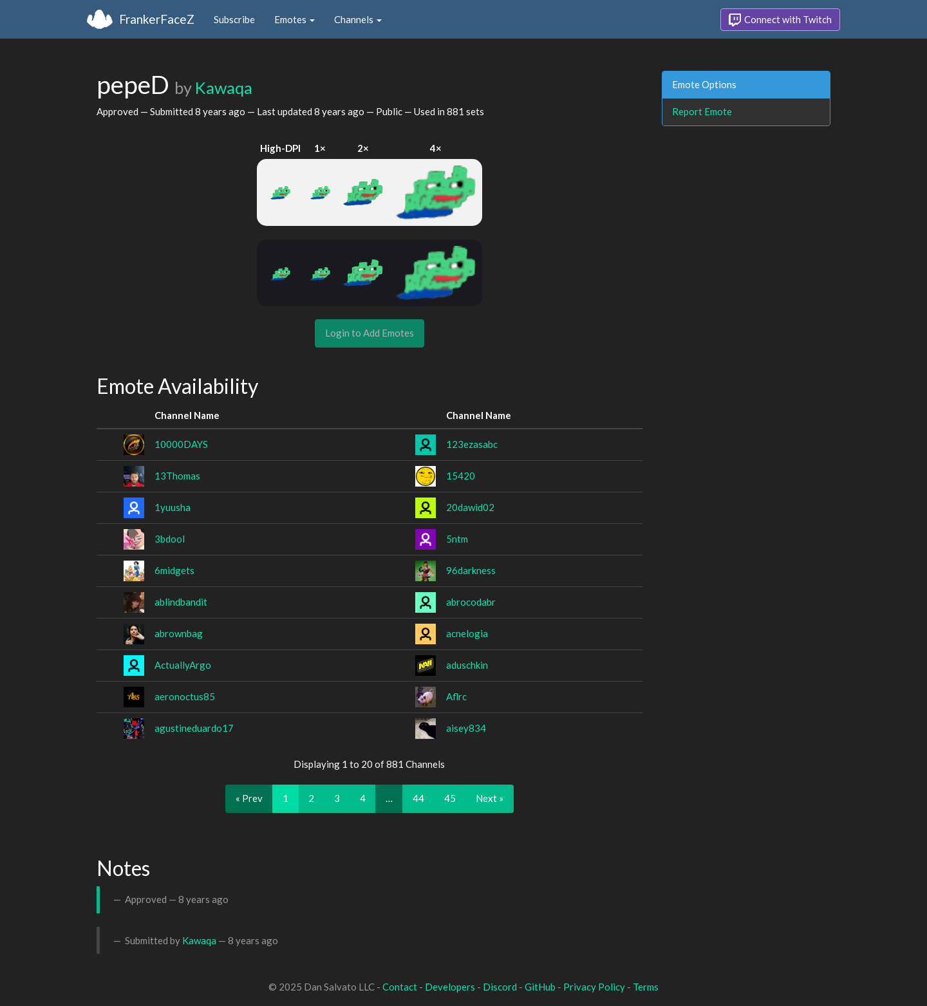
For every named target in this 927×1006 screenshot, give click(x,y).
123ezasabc (472, 444)
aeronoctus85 (184, 696)
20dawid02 (470, 507)
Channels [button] (358, 19)
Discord (500, 986)
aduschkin (467, 665)
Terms (646, 986)
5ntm (457, 539)
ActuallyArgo (182, 665)
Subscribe (234, 19)
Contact (399, 986)
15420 (460, 475)
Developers (450, 986)
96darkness (471, 570)
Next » (489, 798)
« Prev (249, 798)
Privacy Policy (594, 986)
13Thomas (177, 475)
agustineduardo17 (194, 728)
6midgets (174, 570)
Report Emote (702, 111)
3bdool (169, 539)
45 (450, 798)
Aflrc (456, 696)
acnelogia (467, 633)
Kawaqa (223, 87)
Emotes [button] (294, 19)
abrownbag (178, 633)
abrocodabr (471, 602)
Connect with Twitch (780, 20)
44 (418, 798)
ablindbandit (180, 602)
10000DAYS (181, 444)
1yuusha (172, 507)
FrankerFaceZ (156, 19)
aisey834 (466, 728)
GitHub (540, 986)
